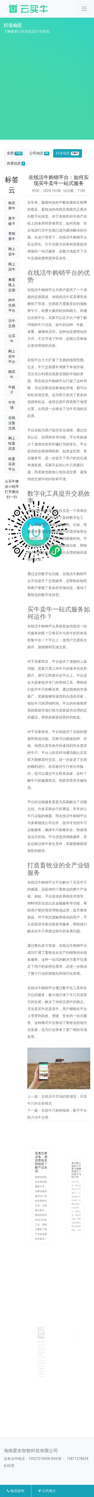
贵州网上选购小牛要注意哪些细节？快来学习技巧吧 (76, 1180)
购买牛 (11, 374)
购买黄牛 (11, 205)
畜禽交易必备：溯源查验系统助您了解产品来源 (41, 1174)
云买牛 (11, 338)
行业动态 (67, 153)
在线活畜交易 (11, 423)
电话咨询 (15, 1491)
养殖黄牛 (11, 236)
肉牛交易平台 (11, 305)
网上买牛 (11, 266)
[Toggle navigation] (84, 8)
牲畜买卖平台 (11, 464)
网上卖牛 (11, 251)
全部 (15, 153)
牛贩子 (11, 389)
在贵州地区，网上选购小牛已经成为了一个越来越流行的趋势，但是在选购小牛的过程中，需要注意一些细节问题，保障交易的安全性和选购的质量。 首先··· (76, 1204)
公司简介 (47, 1491)
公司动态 (39, 153)
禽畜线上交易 (11, 285)
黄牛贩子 (11, 221)
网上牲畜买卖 (11, 443)
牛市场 (11, 405)
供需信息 (16, 163)
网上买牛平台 (11, 356)
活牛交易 (11, 323)
